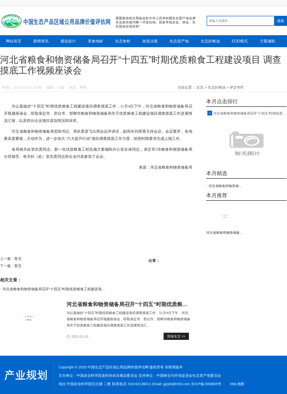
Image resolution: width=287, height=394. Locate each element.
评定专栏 (237, 87)
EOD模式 (240, 41)
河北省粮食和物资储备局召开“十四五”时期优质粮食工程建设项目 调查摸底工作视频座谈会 (74, 289)
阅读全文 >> (176, 336)
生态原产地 (179, 41)
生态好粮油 (210, 41)
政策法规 (150, 41)
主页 (200, 87)
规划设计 (68, 41)
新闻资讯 (41, 41)
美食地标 (95, 41)
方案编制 (267, 41)
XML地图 (237, 384)
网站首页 (13, 41)
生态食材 (122, 41)
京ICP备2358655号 (206, 384)
